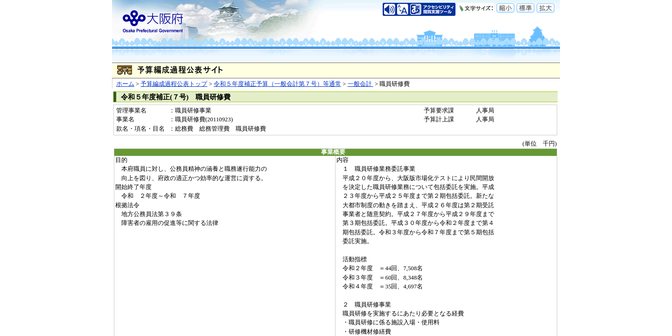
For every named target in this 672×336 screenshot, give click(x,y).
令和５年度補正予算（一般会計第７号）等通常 (277, 84)
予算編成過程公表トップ (173, 84)
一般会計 (360, 84)
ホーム (125, 84)
